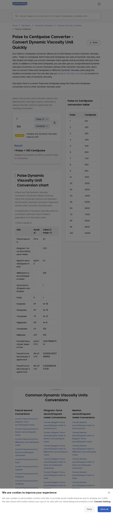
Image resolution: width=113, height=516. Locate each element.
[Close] (109, 493)
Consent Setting (102, 501)
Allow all (104, 509)
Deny (89, 509)
